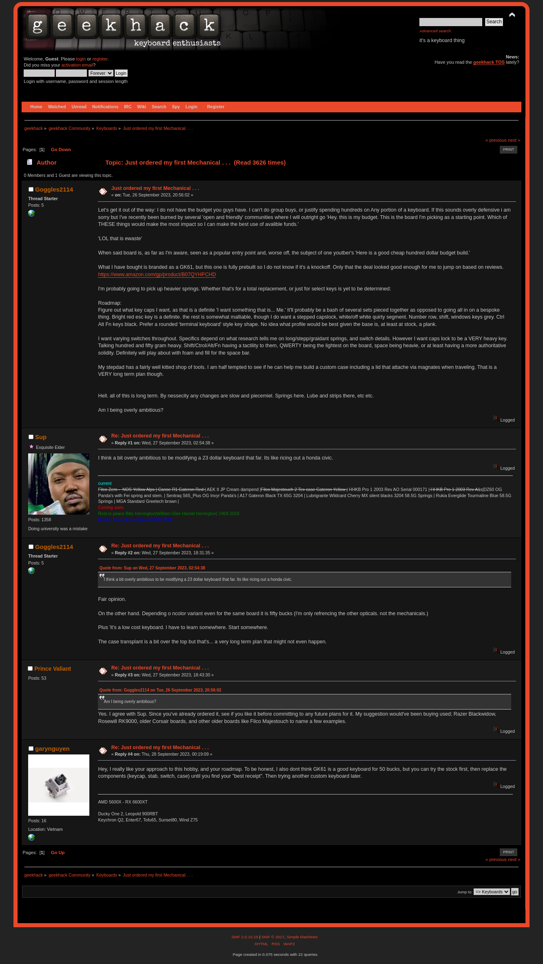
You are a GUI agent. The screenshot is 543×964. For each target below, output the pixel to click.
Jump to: (464, 892)
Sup (41, 436)
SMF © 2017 (273, 937)
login (81, 58)
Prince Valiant (52, 669)
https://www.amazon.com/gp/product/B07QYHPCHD (157, 274)
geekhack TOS (489, 62)
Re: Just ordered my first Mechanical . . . (160, 436)
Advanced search (435, 31)
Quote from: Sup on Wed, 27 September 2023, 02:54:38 (152, 568)
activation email (77, 64)
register (99, 58)
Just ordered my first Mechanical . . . (155, 188)
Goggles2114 (54, 189)
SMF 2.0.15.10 (245, 937)
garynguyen (52, 748)
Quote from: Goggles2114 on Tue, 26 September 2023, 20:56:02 (160, 690)
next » (514, 140)
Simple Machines (302, 937)
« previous (496, 140)
